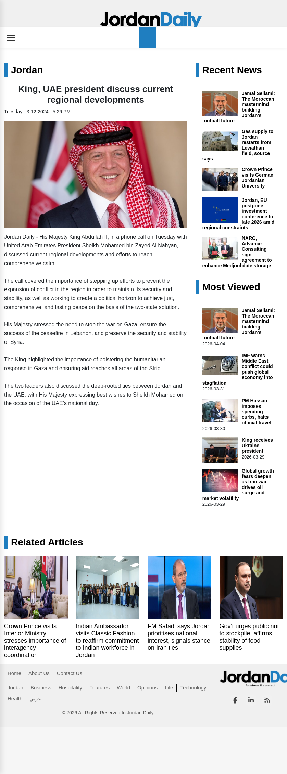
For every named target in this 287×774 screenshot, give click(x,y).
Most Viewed (231, 287)
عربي (35, 698)
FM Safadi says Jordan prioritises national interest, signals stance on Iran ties (179, 637)
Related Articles (47, 542)
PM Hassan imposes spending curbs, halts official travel (256, 411)
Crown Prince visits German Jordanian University (258, 178)
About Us (39, 673)
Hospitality (70, 688)
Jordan (27, 70)
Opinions (147, 688)
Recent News (232, 70)
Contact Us (69, 673)
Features (99, 688)
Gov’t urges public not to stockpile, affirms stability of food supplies (249, 637)
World (123, 688)
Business (40, 688)
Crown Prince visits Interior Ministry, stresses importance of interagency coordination (35, 640)
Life (169, 688)
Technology (193, 688)
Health (15, 698)
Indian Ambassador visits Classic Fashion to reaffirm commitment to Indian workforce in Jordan (107, 640)
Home (14, 673)
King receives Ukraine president (257, 445)
